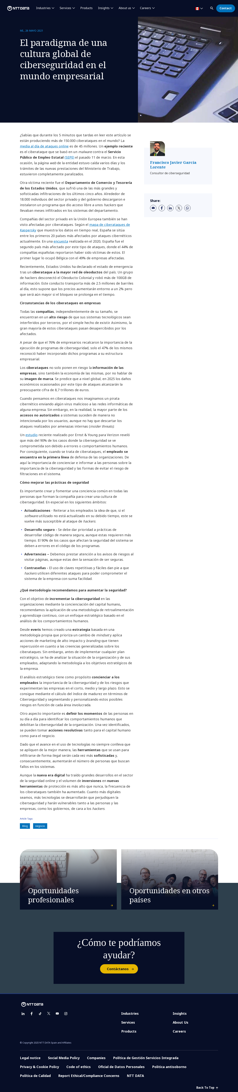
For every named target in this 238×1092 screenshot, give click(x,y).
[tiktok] (40, 1013)
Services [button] (65, 8)
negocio (40, 826)
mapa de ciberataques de (109, 224)
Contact (226, 8)
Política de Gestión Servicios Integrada (145, 1058)
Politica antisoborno (169, 1067)
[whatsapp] (187, 208)
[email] (153, 208)
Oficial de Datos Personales (121, 1067)
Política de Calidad (35, 1075)
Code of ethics (78, 1067)
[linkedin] (170, 208)
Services (128, 1022)
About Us (180, 1022)
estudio (31, 435)
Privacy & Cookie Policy (39, 1067)
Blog (25, 826)
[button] (212, 7)
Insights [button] (104, 8)
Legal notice (30, 1058)
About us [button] (125, 8)
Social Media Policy (64, 1058)
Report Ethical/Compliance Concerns (88, 1075)
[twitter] (179, 208)
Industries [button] (43, 8)
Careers (179, 1031)
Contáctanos (122, 968)
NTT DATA (135, 1075)
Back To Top (207, 1087)
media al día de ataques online (44, 146)
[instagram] (66, 1013)
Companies (96, 1058)
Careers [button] (145, 8)
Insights (180, 1013)
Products (86, 8)
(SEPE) (69, 157)
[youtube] (57, 1013)
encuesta (61, 241)
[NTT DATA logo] (15, 8)
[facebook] (162, 208)
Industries (130, 1013)
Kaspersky (28, 230)
